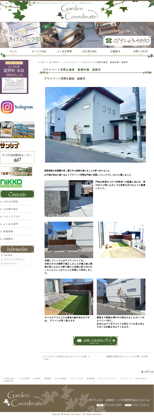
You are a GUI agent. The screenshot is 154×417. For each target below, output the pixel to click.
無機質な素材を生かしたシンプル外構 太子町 (126, 356)
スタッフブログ (11, 216)
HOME (42, 62)
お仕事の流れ (10, 209)
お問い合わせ (141, 378)
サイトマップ (10, 264)
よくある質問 (10, 224)
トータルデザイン (71, 62)
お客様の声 (8, 381)
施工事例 (54, 62)
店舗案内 (8, 239)
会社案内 (8, 255)
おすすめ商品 (10, 201)
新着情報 (8, 231)
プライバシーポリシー (14, 259)
